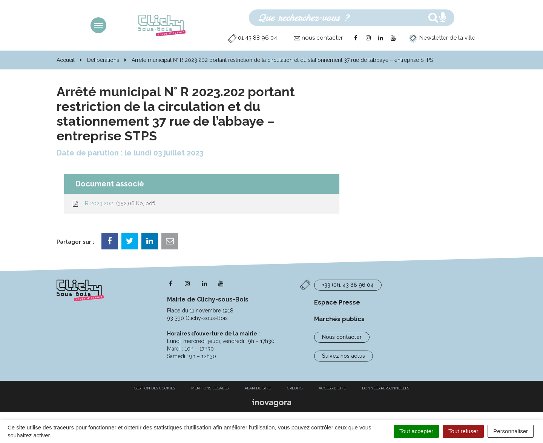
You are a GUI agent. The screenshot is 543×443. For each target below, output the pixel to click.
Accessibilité (332, 388)
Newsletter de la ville (441, 37)
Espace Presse (337, 302)
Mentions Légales (210, 388)
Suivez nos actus (343, 356)
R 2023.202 (113, 203)
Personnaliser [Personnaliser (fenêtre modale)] (510, 431)
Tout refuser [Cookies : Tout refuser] (463, 431)
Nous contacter (342, 337)
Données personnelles (385, 388)
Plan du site (258, 388)
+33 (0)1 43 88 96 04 (348, 285)
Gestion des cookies (154, 388)
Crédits (294, 388)
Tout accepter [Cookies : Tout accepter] (416, 431)
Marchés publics (339, 319)
